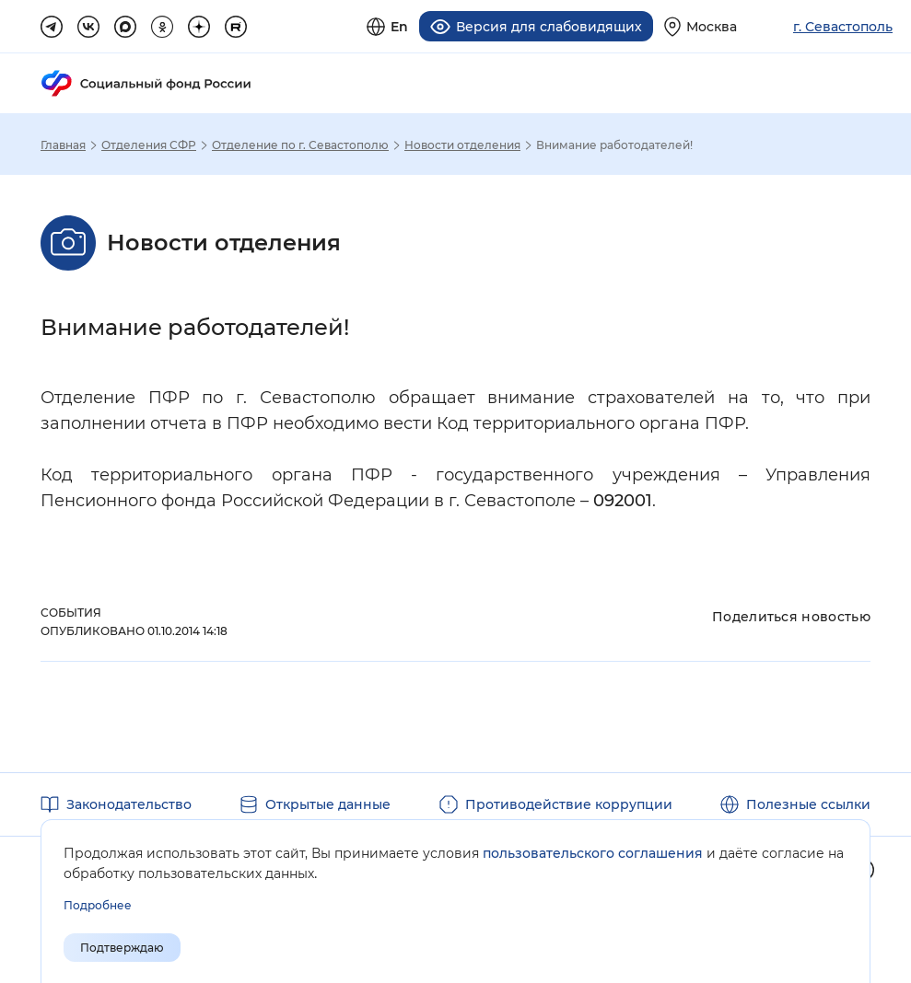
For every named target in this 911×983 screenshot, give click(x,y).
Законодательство (129, 804)
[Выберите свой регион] (700, 26)
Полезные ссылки (808, 804)
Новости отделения (462, 145)
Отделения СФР (148, 145)
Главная (63, 145)
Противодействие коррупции (568, 804)
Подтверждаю (122, 947)
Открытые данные (328, 804)
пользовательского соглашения (593, 853)
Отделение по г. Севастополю (300, 145)
